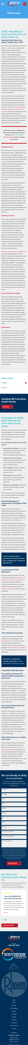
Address (4, 808)
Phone (3, 798)
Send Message (14, 863)
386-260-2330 (14, 945)
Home (13, 1002)
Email (3, 803)
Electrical (14, 1020)
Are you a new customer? (8, 831)
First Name (4, 789)
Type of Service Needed (7, 836)
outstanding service (16, 520)
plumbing (4, 641)
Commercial (14, 1022)
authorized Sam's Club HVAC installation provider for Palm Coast (13, 109)
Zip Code (4, 827)
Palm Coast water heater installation (14, 251)
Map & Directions (14, 1041)
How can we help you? (7, 840)
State (3, 822)
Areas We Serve (14, 1025)
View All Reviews (9, 925)
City (3, 817)
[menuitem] (12, 383)
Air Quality (13, 1014)
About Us (14, 1005)
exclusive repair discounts (8, 589)
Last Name (4, 794)
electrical (12, 641)
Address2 (4, 812)
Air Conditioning (14, 1008)
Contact (14, 1028)
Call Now (7, 407)
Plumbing (14, 1017)
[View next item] (5, 919)
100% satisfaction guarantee (17, 647)
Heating (14, 1011)
